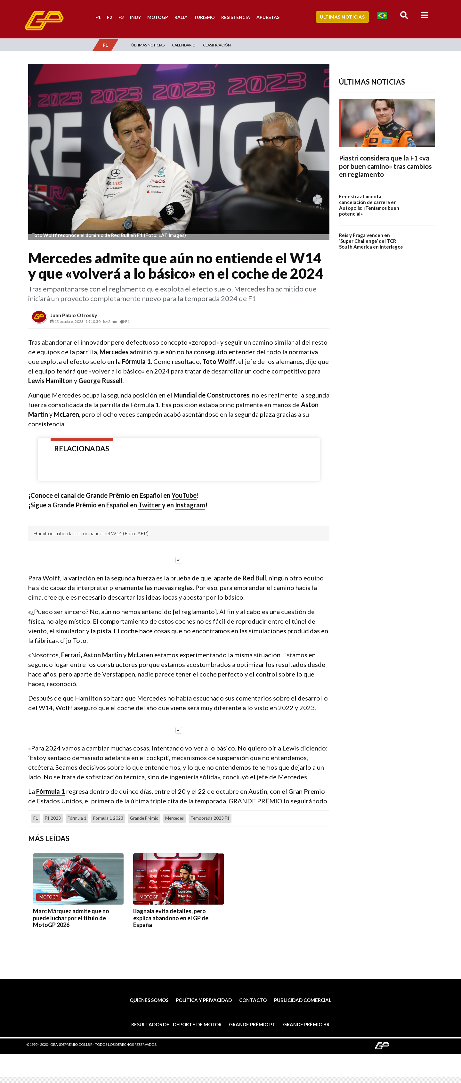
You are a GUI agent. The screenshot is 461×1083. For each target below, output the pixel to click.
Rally (180, 17)
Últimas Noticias (342, 17)
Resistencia (235, 17)
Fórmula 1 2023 (108, 818)
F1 (98, 17)
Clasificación (217, 45)
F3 (121, 17)
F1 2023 (53, 818)
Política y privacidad (204, 1000)
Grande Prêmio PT (252, 1024)
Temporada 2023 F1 (210, 818)
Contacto (253, 1000)
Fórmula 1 (50, 791)
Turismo (204, 17)
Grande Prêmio (144, 818)
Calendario (184, 45)
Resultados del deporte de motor (176, 1024)
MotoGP (157, 17)
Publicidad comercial (302, 1000)
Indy (135, 17)
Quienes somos (149, 1000)
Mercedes (174, 818)
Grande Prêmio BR (306, 1024)
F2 (109, 17)
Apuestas (267, 17)
